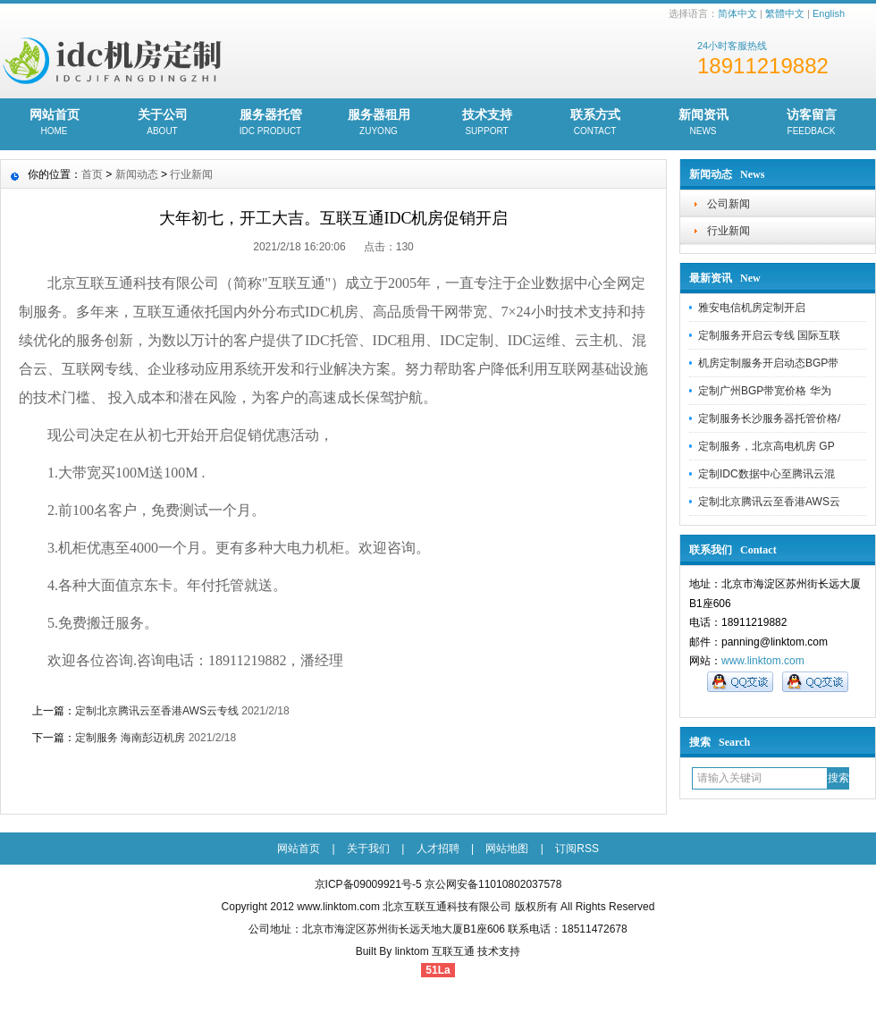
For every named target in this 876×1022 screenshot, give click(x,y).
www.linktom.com (762, 661)
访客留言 (811, 123)
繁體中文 (784, 13)
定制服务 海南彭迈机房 (130, 737)
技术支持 (487, 123)
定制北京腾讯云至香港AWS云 (769, 501)
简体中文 (737, 13)
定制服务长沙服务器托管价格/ (769, 418)
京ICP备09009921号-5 (368, 884)
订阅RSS (577, 848)
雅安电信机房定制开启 (751, 307)
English (829, 13)
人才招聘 (438, 848)
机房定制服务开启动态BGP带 (768, 363)
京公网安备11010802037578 (493, 884)
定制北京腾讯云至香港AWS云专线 (157, 711)
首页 (92, 174)
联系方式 (595, 123)
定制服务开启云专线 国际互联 (769, 335)
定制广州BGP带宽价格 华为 (764, 390)
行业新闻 (728, 230)
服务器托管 (270, 123)
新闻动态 (136, 174)
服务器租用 (378, 123)
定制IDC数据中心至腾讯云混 (766, 474)
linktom (412, 951)
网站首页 (54, 123)
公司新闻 (728, 204)
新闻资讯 (703, 123)
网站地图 (506, 848)
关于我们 (368, 848)
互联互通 (453, 951)
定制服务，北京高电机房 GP (766, 446)
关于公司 (162, 123)
